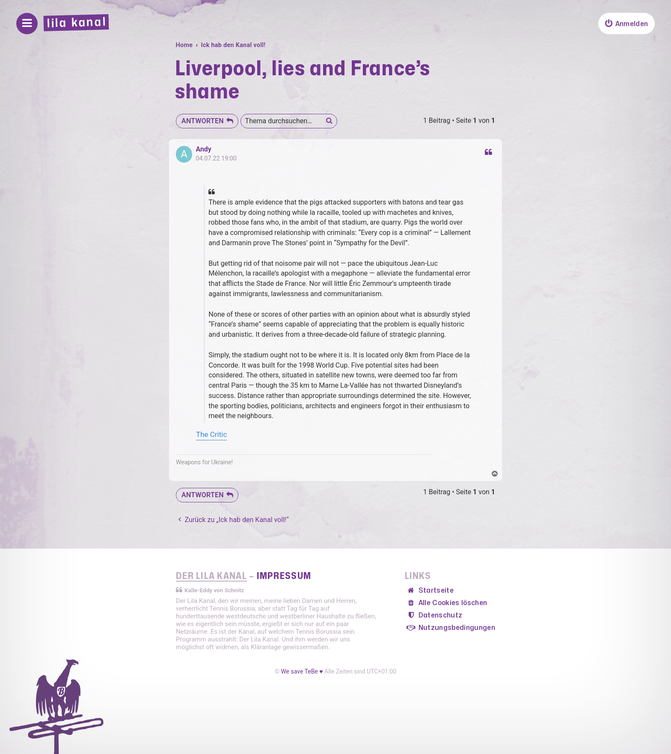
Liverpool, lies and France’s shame (303, 80)
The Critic (211, 434)
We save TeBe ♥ (302, 671)
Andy (203, 149)
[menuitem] (626, 23)
